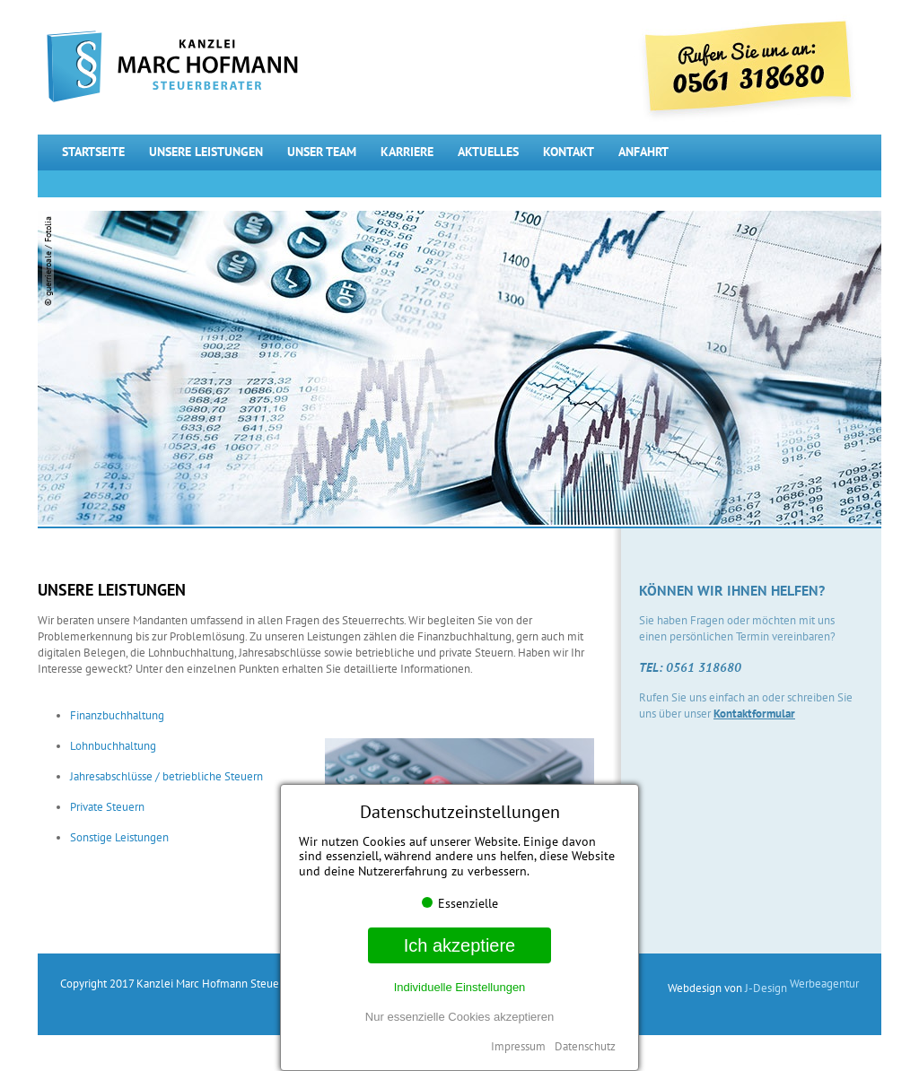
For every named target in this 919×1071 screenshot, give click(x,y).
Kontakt (568, 152)
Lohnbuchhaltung (113, 745)
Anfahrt (643, 152)
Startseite (93, 152)
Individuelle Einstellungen (460, 987)
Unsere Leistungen (206, 152)
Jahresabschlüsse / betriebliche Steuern (166, 776)
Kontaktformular (754, 713)
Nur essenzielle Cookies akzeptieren (459, 1017)
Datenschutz (585, 1046)
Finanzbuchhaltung (117, 715)
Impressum (518, 1046)
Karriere (407, 152)
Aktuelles (488, 152)
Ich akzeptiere (460, 945)
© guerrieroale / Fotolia (48, 261)
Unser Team (321, 152)
